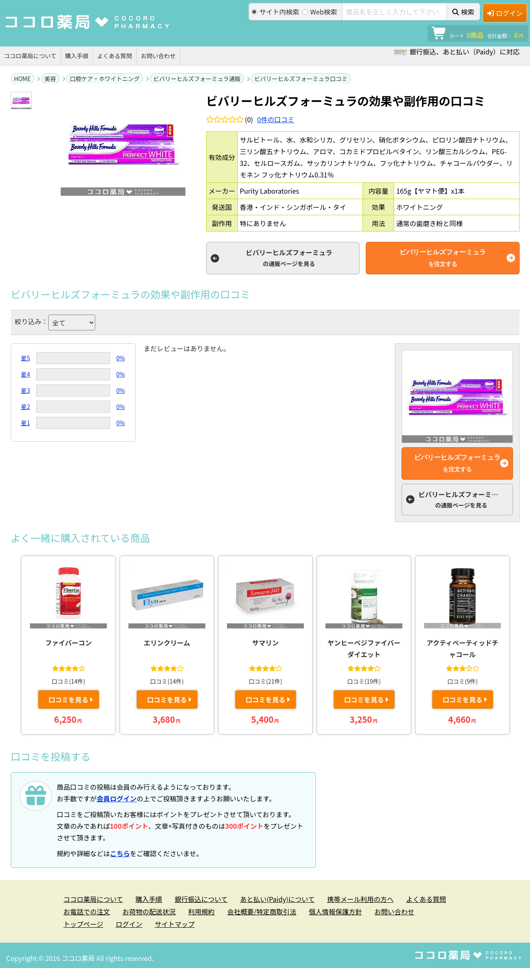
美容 (50, 78)
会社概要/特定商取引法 (261, 911)
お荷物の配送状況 (149, 911)
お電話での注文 (87, 911)
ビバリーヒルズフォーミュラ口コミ (301, 78)
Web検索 (319, 11)
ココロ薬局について (30, 56)
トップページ (84, 924)
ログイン (505, 13)
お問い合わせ (158, 56)
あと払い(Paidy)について (277, 899)
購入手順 (77, 56)
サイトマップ (175, 924)
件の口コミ (275, 119)
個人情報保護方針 (335, 911)
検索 (463, 12)
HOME (22, 78)
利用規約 (201, 911)
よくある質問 (114, 56)
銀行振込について (201, 899)
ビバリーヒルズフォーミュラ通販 (197, 78)
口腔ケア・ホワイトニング (105, 78)
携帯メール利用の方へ (360, 899)
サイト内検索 (275, 11)
